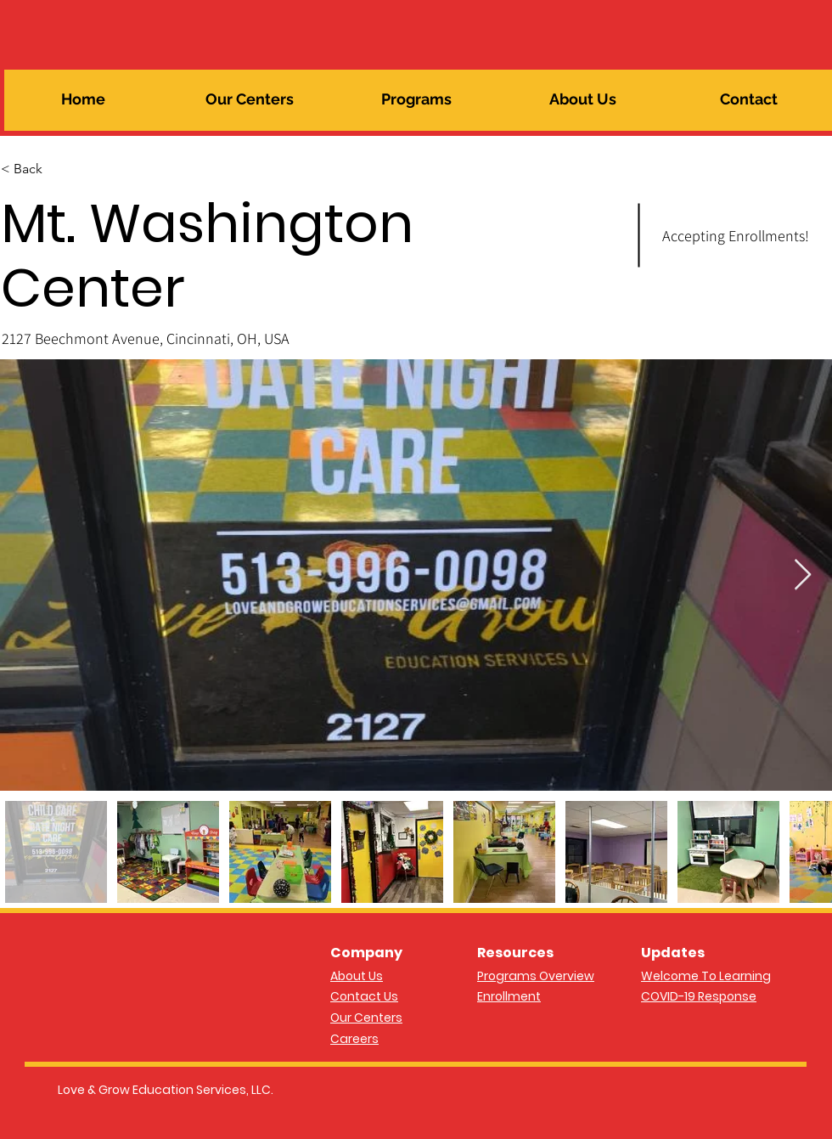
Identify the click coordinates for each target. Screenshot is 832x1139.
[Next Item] (802, 575)
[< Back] (61, 169)
